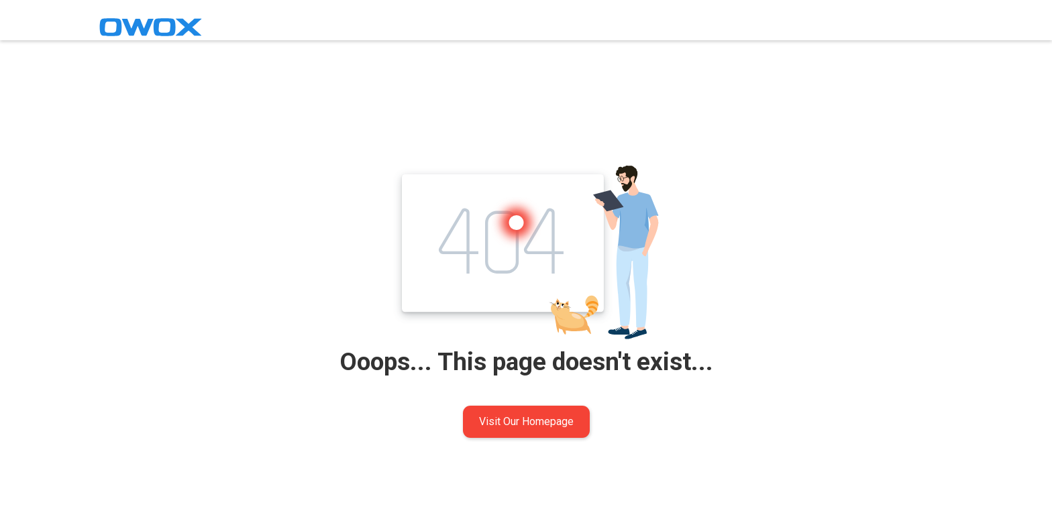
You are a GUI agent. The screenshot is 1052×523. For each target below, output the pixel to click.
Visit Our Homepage (526, 421)
